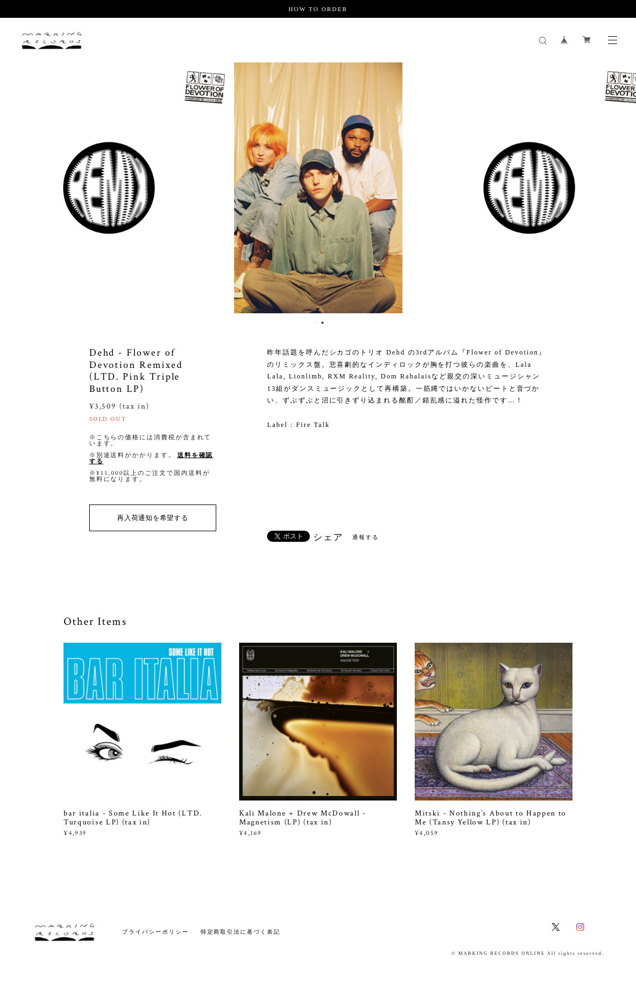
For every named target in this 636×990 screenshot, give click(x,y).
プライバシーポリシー (155, 932)
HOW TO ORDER (317, 9)
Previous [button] (16, 187)
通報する (365, 537)
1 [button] (315, 323)
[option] (318, 187)
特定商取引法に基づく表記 (240, 932)
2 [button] (323, 323)
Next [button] (619, 187)
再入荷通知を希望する (152, 518)
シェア (328, 537)
